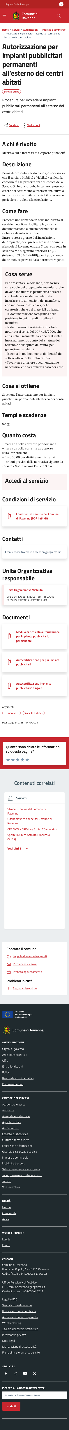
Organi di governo (13, 1049)
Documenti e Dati (12, 1084)
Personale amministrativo (17, 1078)
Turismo (6, 1181)
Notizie (6, 1207)
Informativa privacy (14, 1335)
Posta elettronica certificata (19, 1311)
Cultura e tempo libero (15, 1140)
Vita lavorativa (11, 1187)
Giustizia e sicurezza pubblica (19, 1151)
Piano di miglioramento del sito (21, 1352)
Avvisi (5, 1219)
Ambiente (8, 1110)
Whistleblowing (11, 1323)
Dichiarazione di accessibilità (19, 1346)
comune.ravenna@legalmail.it (26, 1287)
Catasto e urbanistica (15, 1134)
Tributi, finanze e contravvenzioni (22, 1175)
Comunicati (9, 1213)
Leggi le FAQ (9, 1299)
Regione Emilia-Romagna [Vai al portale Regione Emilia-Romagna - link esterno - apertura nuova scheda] (17, 4)
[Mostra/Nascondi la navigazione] (4, 15)
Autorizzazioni (10, 1128)
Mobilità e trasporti (13, 1163)
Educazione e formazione (17, 1145)
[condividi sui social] (11, 125)
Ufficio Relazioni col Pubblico (19, 1282)
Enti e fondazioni (12, 1066)
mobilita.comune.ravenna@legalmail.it (37, 552)
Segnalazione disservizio (17, 1305)
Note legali (8, 1340)
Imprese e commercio (15, 1157)
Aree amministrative (14, 1054)
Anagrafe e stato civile (16, 1116)
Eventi (6, 1245)
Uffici (5, 1060)
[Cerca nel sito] (59, 15)
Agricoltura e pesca (13, 1104)
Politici (6, 1072)
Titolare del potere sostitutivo (20, 1329)
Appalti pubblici (11, 1122)
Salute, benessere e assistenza (21, 1169)
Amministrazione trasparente (20, 1317)
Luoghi (6, 1239)
